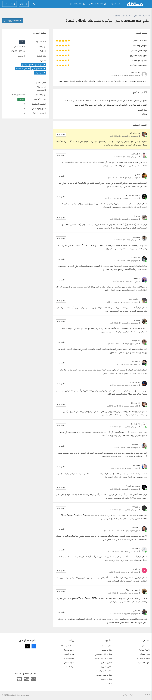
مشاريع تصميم (106, 662)
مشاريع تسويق (106, 667)
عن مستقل (146, 646)
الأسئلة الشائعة (144, 650)
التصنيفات (108, 683)
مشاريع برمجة (106, 650)
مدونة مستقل (69, 662)
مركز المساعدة (68, 667)
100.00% (21, 99)
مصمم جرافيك (133, 593)
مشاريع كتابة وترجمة (104, 671)
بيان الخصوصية (144, 662)
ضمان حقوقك (145, 654)
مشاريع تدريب (106, 679)
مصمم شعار (134, 572)
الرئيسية (146, 15)
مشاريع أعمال (107, 646)
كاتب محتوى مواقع (131, 343)
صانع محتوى (134, 281)
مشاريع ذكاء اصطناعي (103, 654)
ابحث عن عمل (69, 650)
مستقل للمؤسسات (67, 646)
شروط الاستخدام (143, 658)
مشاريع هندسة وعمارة (103, 658)
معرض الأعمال (68, 654)
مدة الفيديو (142, 110)
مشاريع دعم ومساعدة (104, 675)
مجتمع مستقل (68, 658)
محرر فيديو (40, 90)
